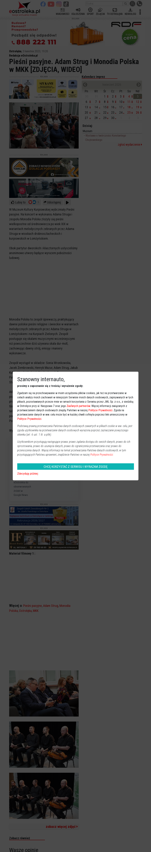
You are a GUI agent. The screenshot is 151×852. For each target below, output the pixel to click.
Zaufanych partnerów (78, 406)
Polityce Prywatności (100, 410)
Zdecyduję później (27, 473)
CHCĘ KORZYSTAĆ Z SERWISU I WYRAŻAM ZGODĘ (76, 467)
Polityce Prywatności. (102, 454)
